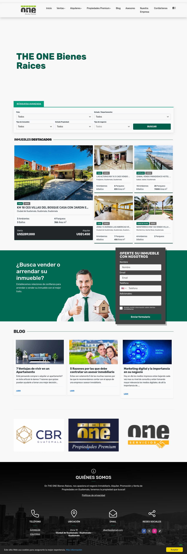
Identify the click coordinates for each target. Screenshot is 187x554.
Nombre (124, 261)
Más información (74, 549)
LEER (18, 391)
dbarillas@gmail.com (113, 530)
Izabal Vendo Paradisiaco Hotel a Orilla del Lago (153, 176)
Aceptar (174, 549)
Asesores (130, 8)
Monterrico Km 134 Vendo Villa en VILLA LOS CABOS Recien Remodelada (153, 227)
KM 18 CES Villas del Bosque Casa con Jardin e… (52, 207)
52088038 (35, 530)
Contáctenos (160, 8)
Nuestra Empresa (144, 10)
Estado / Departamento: (103, 112)
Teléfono (125, 283)
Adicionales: (126, 293)
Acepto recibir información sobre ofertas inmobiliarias (139, 308)
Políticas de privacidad (93, 495)
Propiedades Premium (98, 8)
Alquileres (75, 8)
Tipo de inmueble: (23, 122)
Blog (118, 8)
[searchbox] (113, 126)
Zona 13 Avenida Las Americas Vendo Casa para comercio (113, 227)
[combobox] (54, 117)
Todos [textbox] (21, 116)
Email (123, 272)
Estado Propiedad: (62, 122)
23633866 (35, 534)
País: (18, 112)
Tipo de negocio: (100, 122)
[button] (88, 449)
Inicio (49, 8)
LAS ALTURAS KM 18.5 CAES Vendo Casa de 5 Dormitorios (113, 176)
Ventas (60, 8)
